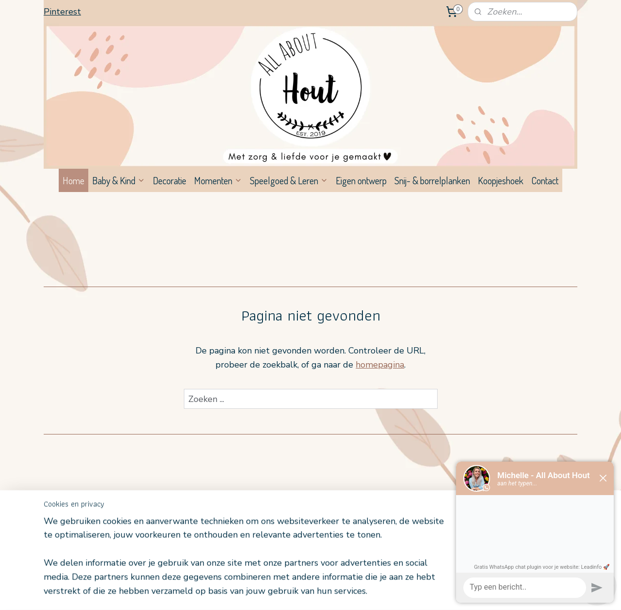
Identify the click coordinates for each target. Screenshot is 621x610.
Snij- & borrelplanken (432, 180)
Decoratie (169, 180)
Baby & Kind (118, 180)
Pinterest (62, 11)
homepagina (380, 364)
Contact (544, 180)
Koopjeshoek (500, 180)
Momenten (218, 180)
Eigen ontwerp (361, 180)
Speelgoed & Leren (289, 180)
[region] (246, 562)
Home (73, 180)
